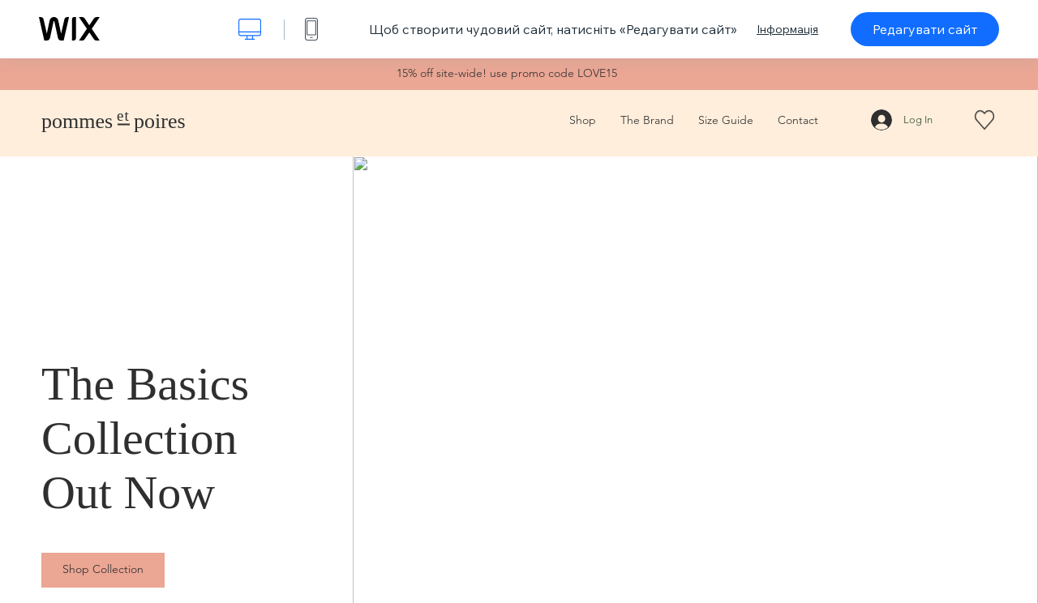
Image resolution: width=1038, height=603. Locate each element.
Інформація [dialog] (787, 29)
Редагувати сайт (925, 29)
